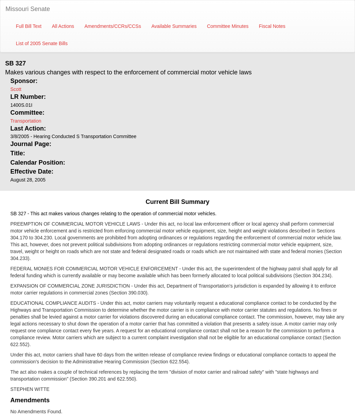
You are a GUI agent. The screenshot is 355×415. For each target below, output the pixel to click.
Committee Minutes (227, 26)
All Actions (63, 26)
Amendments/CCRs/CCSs (112, 26)
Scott (15, 89)
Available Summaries (173, 26)
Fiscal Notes (272, 26)
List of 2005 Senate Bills (42, 43)
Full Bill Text (28, 26)
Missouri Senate (28, 9)
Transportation (25, 121)
